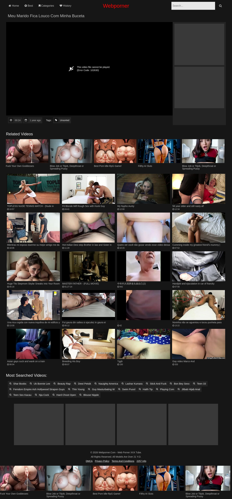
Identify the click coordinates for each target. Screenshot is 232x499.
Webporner (116, 6)
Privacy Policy (102, 461)
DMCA (89, 461)
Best (29, 5)
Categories (46, 5)
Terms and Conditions (123, 461)
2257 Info (141, 461)
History (65, 5)
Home (14, 5)
